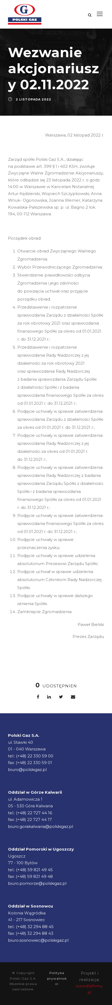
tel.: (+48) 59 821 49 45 (30, 869)
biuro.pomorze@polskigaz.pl (37, 883)
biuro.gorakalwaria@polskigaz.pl (40, 826)
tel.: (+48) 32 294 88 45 (31, 926)
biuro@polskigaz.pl (27, 769)
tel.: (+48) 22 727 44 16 (30, 812)
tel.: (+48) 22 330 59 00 (30, 755)
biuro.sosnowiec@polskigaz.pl (38, 940)
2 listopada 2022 (33, 99)
